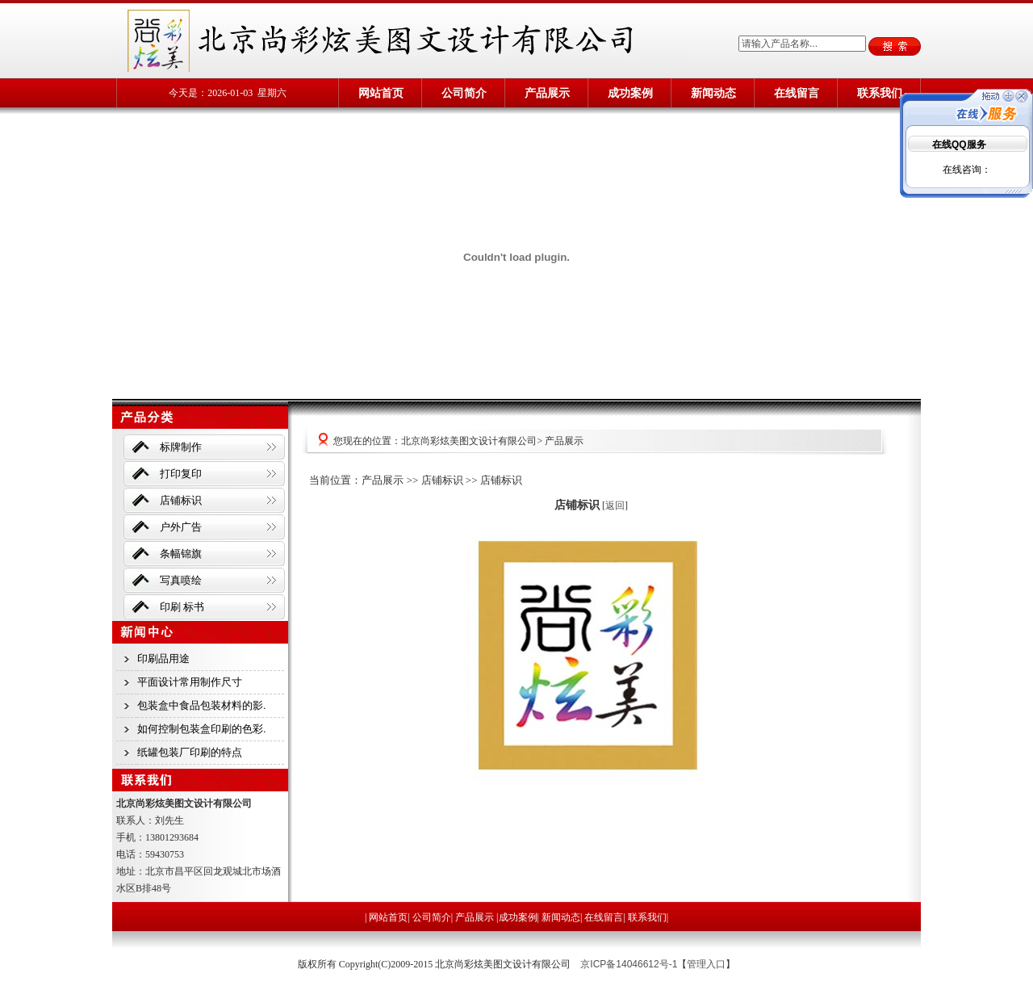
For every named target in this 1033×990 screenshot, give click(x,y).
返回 (615, 505)
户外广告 (181, 527)
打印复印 (181, 474)
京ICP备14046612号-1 (628, 964)
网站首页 (381, 92)
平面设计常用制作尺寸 (189, 682)
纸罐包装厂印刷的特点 (189, 752)
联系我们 (879, 92)
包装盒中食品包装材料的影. (201, 705)
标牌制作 (181, 447)
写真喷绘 (181, 580)
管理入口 (706, 964)
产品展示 (547, 92)
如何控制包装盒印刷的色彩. (201, 729)
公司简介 (464, 92)
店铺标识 (181, 500)
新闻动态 (713, 92)
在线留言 (796, 92)
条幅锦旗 (181, 553)
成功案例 (630, 92)
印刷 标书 (182, 607)
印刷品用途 (163, 658)
